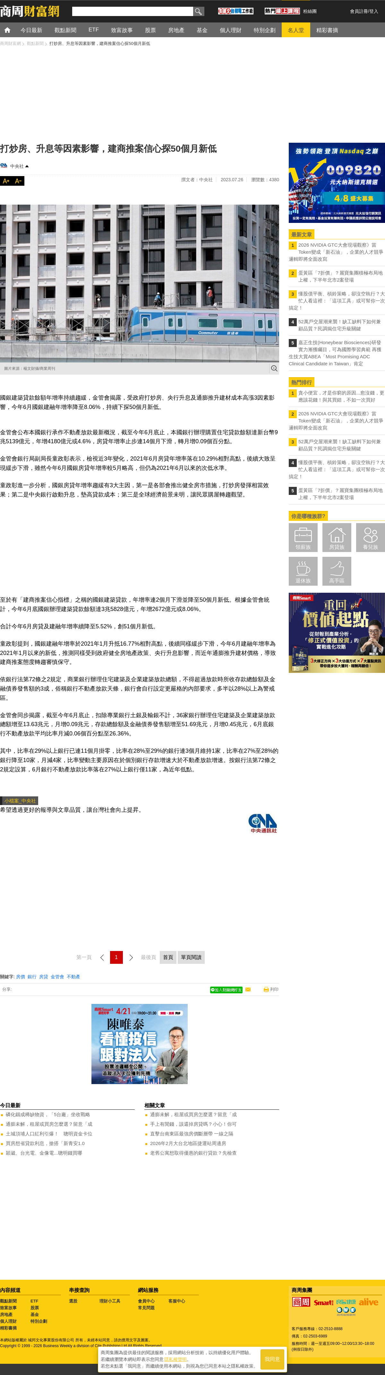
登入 (373, 11)
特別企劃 (38, 1321)
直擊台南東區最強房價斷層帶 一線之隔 (191, 1133)
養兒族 (370, 547)
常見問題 (146, 1307)
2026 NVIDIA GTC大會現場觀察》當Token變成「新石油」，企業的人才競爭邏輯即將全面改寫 (336, 252)
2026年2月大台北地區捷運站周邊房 (188, 1143)
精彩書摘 (8, 1328)
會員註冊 (359, 11)
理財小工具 (109, 1301)
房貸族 (337, 547)
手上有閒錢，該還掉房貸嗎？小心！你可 (193, 1124)
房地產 (6, 1314)
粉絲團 (310, 11)
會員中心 (146, 1301)
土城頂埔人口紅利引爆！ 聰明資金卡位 (49, 1133)
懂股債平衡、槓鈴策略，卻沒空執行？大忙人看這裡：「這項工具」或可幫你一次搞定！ (337, 300)
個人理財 (8, 1321)
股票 (34, 1307)
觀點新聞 (8, 1301)
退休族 (303, 580)
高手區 (337, 580)
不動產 (73, 976)
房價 (20, 976)
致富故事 (8, 1307)
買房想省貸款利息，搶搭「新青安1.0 (45, 1143)
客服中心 (176, 1301)
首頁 (13, 29)
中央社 (17, 166)
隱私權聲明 (175, 1359)
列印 (274, 989)
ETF (34, 1301)
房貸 (43, 976)
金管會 (57, 976)
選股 (73, 1301)
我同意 (272, 1359)
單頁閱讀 (191, 957)
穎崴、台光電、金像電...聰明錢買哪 (44, 1153)
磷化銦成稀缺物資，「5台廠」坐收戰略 (48, 1114)
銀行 (32, 976)
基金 (34, 1314)
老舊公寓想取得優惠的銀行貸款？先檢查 (193, 1153)
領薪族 (303, 547)
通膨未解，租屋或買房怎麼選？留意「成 (49, 1124)
